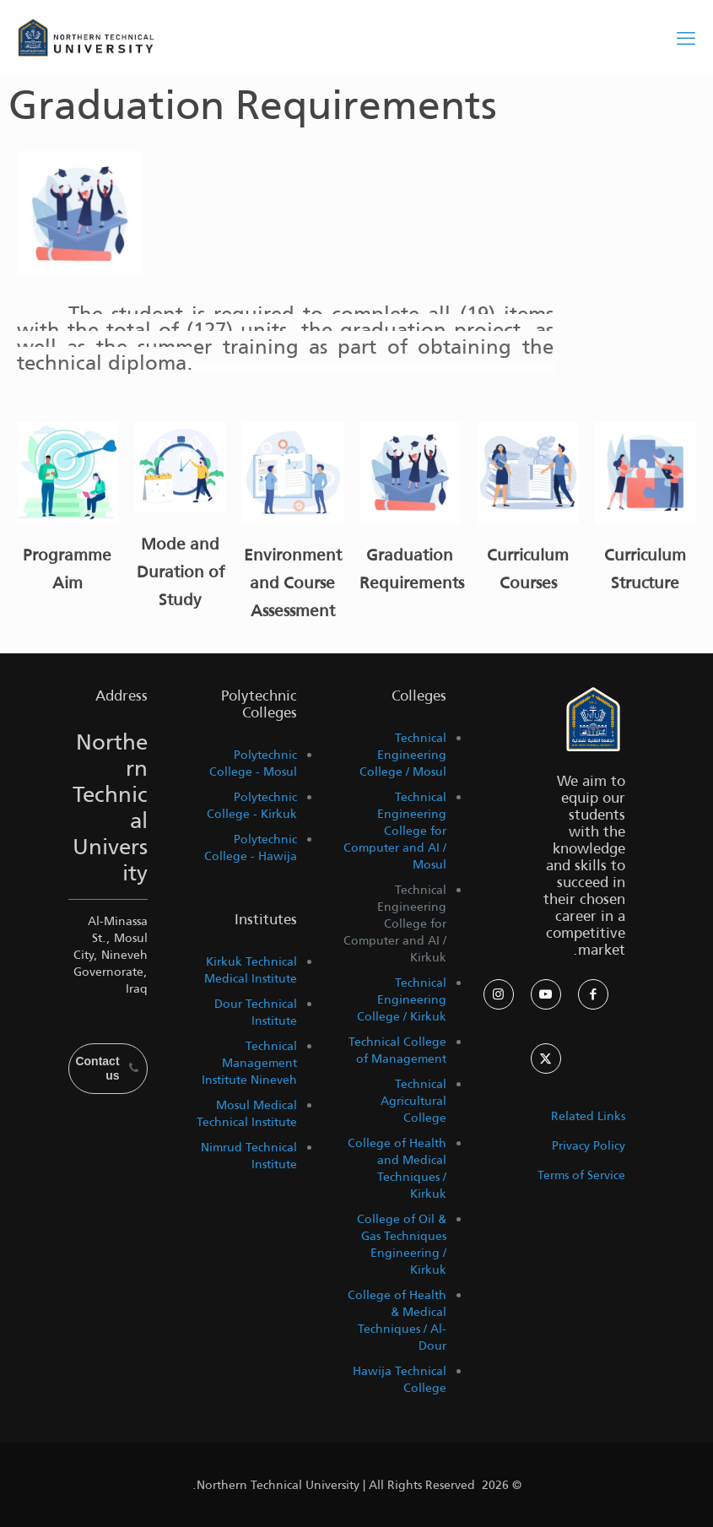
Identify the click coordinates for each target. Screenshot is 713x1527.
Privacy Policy (588, 1145)
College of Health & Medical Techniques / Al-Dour (397, 1320)
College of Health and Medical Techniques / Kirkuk (397, 1168)
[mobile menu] (686, 38)
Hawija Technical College (399, 1379)
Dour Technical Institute (255, 1012)
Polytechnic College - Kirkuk (252, 805)
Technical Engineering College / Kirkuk (401, 999)
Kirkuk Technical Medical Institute (250, 970)
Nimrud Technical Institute (249, 1155)
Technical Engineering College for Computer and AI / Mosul (394, 831)
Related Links (588, 1116)
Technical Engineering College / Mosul (402, 754)
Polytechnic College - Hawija (250, 847)
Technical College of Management (397, 1050)
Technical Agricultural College (413, 1101)
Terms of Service (581, 1175)
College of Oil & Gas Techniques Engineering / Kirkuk (401, 1244)
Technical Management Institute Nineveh (249, 1063)
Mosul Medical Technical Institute (247, 1113)
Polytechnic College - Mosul (253, 763)
